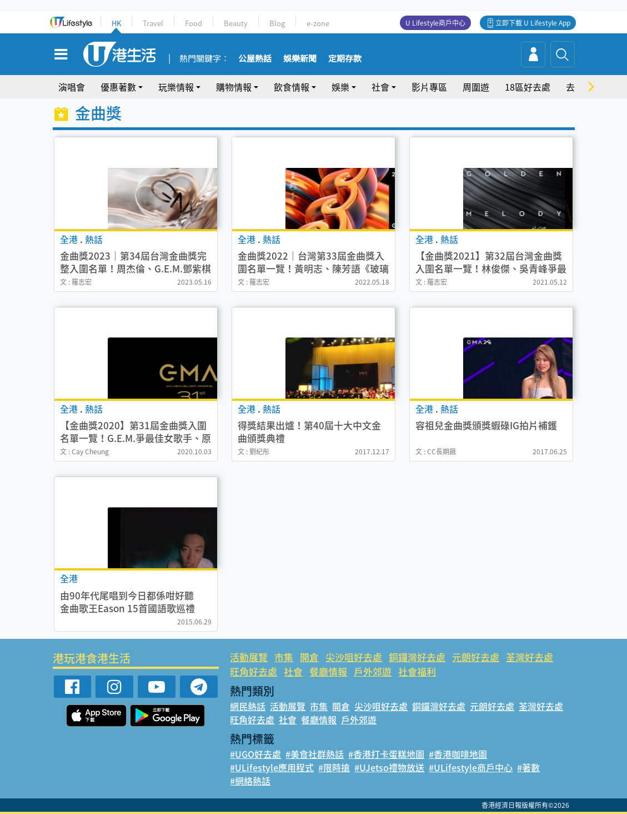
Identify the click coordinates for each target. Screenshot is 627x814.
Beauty (236, 23)
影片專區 (429, 86)
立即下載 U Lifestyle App (532, 23)
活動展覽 (249, 657)
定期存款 (345, 58)
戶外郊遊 (373, 671)
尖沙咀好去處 (353, 657)
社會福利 (417, 671)
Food (193, 23)
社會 (380, 86)
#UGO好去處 (255, 754)
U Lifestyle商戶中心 (435, 23)
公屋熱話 (255, 58)
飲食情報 (291, 86)
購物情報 (234, 86)
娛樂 (340, 86)
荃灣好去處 (529, 657)
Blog (277, 23)
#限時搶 (334, 767)
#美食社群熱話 (314, 754)
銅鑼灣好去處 (417, 657)
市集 (283, 657)
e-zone (318, 23)
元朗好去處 (475, 657)
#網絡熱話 (250, 780)
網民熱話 (247, 706)
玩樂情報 (176, 86)
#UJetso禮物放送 (389, 767)
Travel (153, 23)
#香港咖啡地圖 (458, 754)
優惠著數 (118, 86)
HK (116, 23)
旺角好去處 (253, 671)
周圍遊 (476, 86)
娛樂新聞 (300, 58)
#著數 (528, 767)
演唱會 (71, 86)
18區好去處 (527, 86)
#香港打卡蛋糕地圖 (386, 754)
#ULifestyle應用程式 (272, 767)
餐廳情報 (328, 671)
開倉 (309, 657)
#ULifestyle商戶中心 (471, 767)
